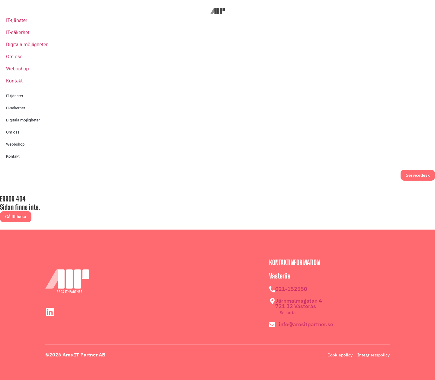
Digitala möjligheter (27, 44)
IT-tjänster (16, 20)
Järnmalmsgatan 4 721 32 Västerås (298, 303)
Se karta (288, 312)
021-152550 (291, 288)
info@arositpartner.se (306, 324)
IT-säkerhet (18, 32)
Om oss (14, 57)
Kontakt (14, 81)
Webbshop (17, 69)
